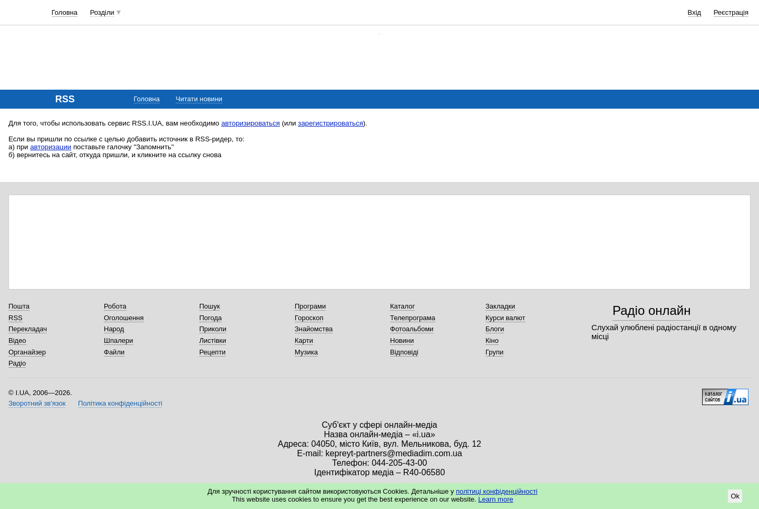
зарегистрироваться (330, 123)
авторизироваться (250, 123)
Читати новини (199, 99)
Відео (17, 340)
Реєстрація (731, 12)
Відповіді (404, 352)
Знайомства (314, 329)
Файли (114, 352)
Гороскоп (309, 318)
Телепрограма (412, 318)
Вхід (695, 12)
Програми (310, 306)
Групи (494, 352)
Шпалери (118, 340)
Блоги (494, 329)
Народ (114, 329)
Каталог (402, 306)
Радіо (17, 363)
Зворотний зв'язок (36, 403)
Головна (64, 12)
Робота (115, 306)
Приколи (212, 329)
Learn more (495, 499)
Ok (735, 496)
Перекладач (27, 329)
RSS (15, 318)
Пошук (209, 306)
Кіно (492, 340)
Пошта (19, 306)
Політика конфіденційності (120, 403)
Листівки (212, 340)
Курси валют (505, 318)
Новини (402, 340)
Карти (304, 340)
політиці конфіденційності (497, 491)
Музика (306, 352)
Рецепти (212, 352)
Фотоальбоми (411, 329)
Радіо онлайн (651, 310)
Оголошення (124, 318)
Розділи (102, 12)
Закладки (500, 306)
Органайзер (27, 352)
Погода (210, 318)
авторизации (50, 147)
